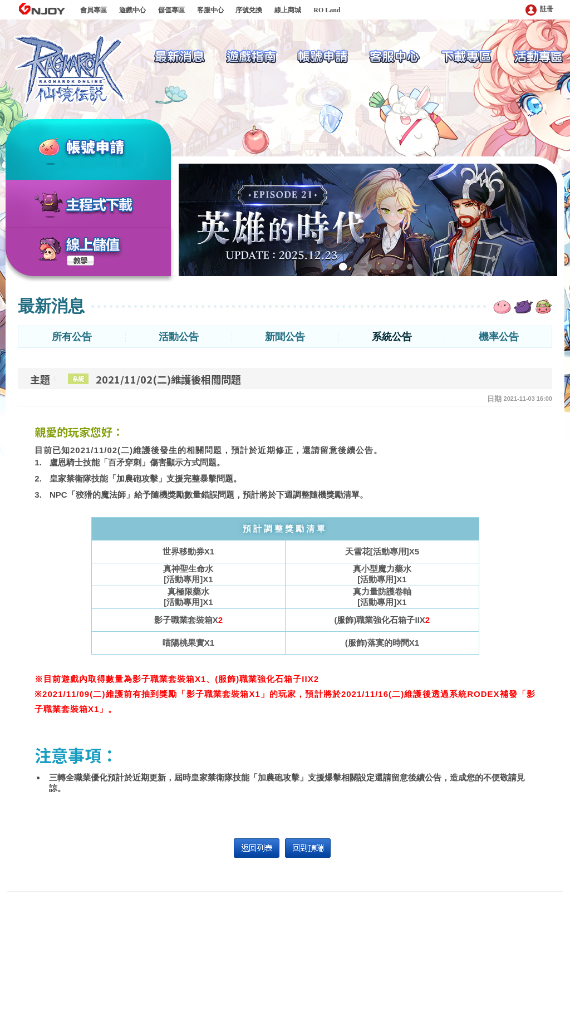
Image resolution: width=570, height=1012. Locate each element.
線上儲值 (93, 245)
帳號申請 (109, 148)
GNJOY (42, 8)
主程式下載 (99, 205)
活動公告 (179, 337)
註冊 (539, 9)
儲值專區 (171, 10)
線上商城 (287, 10)
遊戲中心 (132, 10)
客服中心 (210, 10)
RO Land (326, 10)
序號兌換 (248, 10)
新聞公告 (285, 337)
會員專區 (93, 10)
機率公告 (499, 337)
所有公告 (72, 337)
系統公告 (392, 337)
